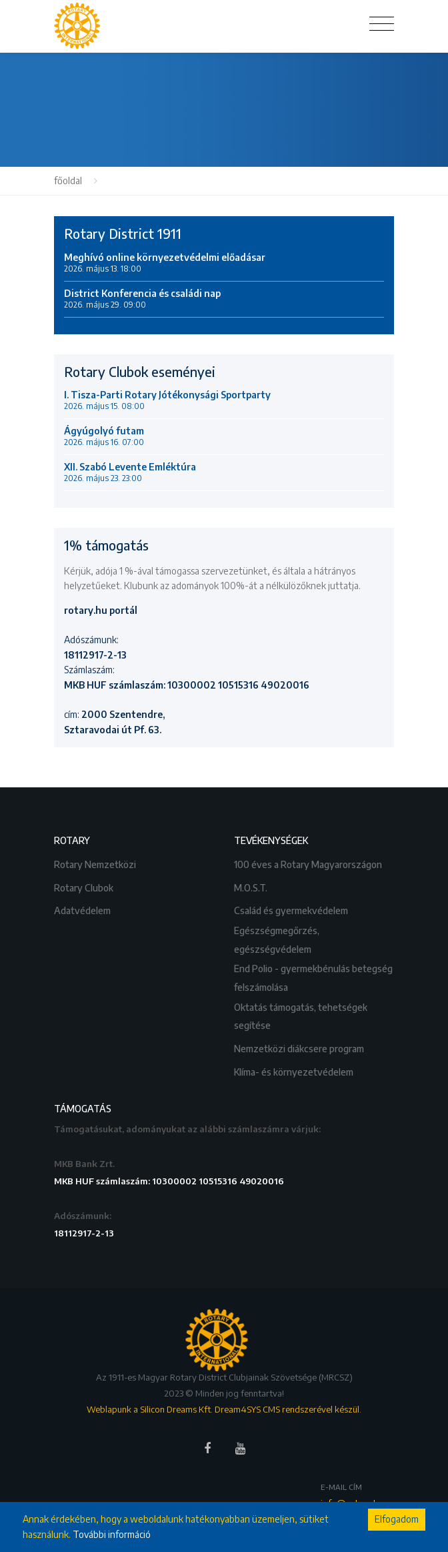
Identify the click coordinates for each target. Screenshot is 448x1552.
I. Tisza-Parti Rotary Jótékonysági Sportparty (167, 400)
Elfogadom (397, 1519)
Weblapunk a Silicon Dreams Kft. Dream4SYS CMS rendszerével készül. (224, 1409)
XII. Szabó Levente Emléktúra (130, 472)
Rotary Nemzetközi (96, 863)
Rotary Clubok (84, 886)
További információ (112, 1534)
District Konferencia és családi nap (142, 299)
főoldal (68, 180)
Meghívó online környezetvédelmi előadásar (164, 263)
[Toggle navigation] (381, 24)
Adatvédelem (83, 909)
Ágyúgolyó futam (104, 436)
